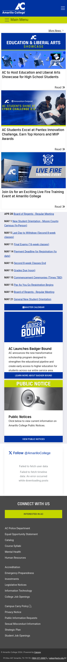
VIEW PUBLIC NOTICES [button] (33, 439)
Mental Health (13, 551)
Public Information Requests (21, 618)
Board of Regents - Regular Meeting (34, 213)
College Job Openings (17, 596)
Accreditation (12, 567)
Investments (12, 579)
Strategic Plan (13, 629)
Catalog (9, 540)
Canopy (37, 652)
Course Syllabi (13, 546)
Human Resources (15, 557)
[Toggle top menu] (63, 8)
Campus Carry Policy (18, 606)
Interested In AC (33, 514)
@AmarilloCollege (37, 453)
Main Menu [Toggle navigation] (16, 20)
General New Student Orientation (32, 299)
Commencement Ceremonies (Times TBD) (38, 277)
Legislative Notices (15, 584)
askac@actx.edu (57, 658)
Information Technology (18, 590)
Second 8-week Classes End (30, 263)
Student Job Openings (17, 635)
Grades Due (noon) (24, 270)
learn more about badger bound (33, 375)
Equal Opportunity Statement (21, 534)
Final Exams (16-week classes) (31, 244)
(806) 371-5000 (40, 658)
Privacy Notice (13, 612)
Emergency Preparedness (19, 573)
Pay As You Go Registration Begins (33, 284)
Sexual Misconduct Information (23, 623)
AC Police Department (17, 528)
